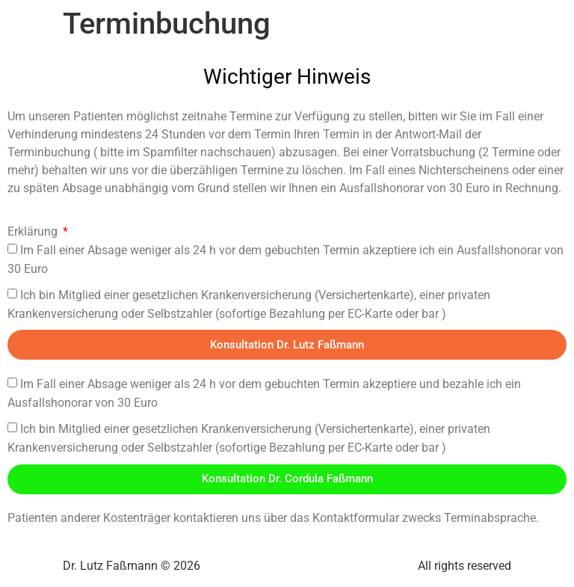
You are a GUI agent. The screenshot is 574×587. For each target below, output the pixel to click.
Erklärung (34, 231)
